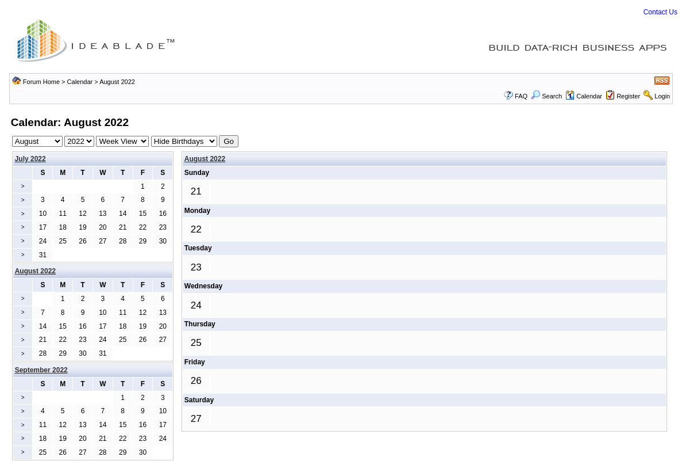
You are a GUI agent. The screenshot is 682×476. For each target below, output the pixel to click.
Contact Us (660, 12)
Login (662, 96)
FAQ (521, 96)
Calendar (80, 81)
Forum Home (41, 81)
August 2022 (204, 159)
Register (628, 96)
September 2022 (41, 370)
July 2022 (30, 159)
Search (546, 96)
